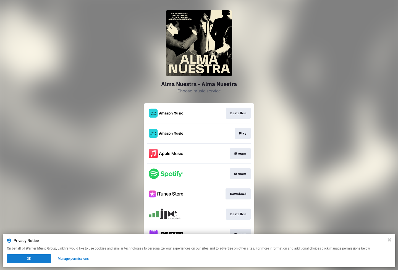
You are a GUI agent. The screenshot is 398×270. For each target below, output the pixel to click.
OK (29, 259)
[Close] (389, 239)
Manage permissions (73, 259)
